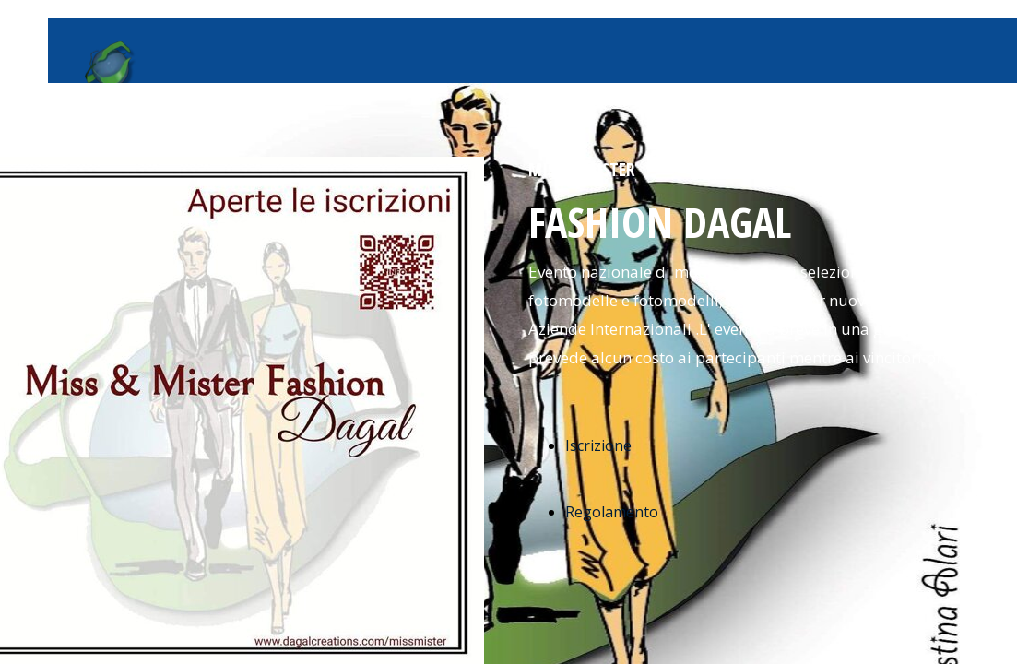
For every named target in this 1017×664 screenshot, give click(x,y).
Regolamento (611, 512)
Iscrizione (598, 445)
